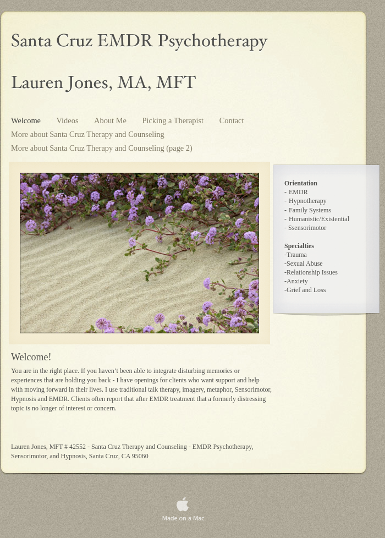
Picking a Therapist (173, 120)
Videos (69, 120)
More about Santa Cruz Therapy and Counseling (87, 134)
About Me (111, 120)
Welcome (27, 120)
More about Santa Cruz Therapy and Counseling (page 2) (102, 148)
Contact (231, 120)
